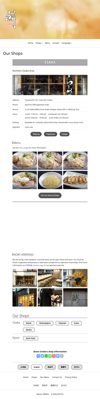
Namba (29, 330)
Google (64, 134)
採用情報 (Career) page (34, 265)
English (37, 367)
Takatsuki (62, 323)
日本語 (23, 367)
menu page (23, 148)
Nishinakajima (44, 323)
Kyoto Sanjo (30, 338)
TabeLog (36, 134)
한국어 (76, 367)
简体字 (50, 367)
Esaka (76, 323)
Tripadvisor (50, 134)
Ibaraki (28, 323)
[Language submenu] (71, 43)
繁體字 (63, 367)
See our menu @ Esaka (50, 195)
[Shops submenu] (42, 43)
